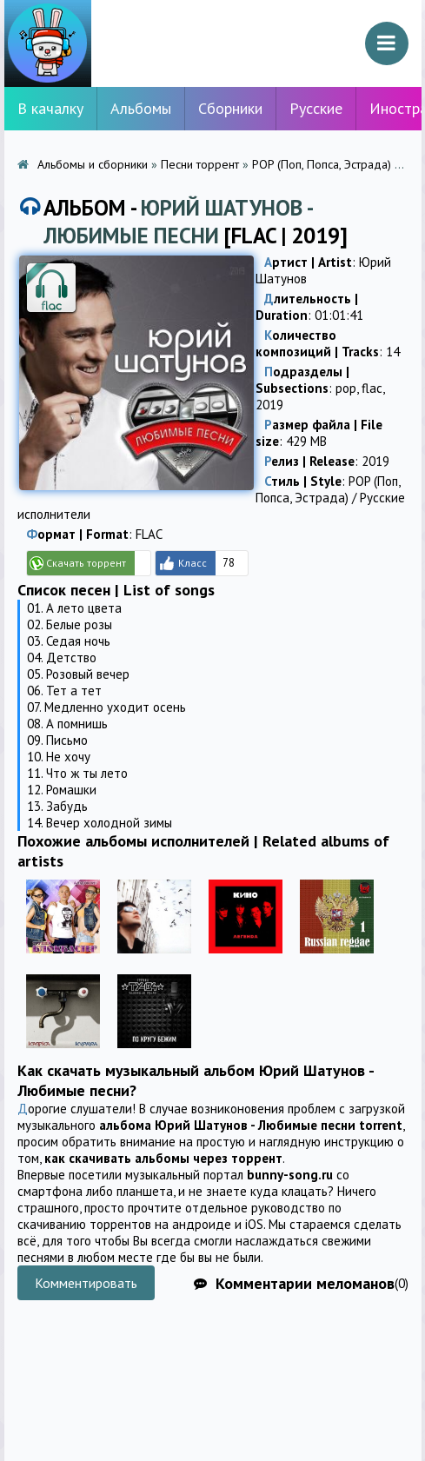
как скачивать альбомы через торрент (163, 1158)
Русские (315, 108)
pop (345, 388)
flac (372, 388)
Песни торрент (200, 164)
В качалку (50, 108)
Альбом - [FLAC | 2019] (195, 221)
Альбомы (140, 108)
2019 (269, 404)
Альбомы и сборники (92, 164)
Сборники (230, 108)
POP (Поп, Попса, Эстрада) (321, 164)
